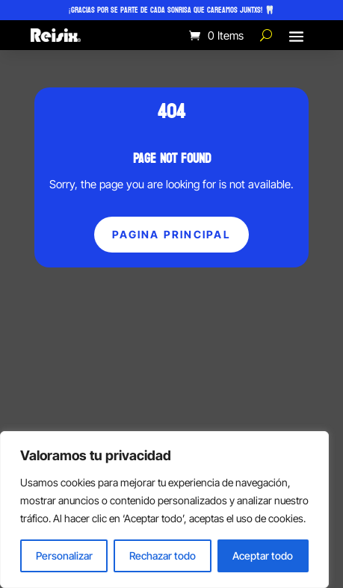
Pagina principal (171, 234)
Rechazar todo (162, 555)
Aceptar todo (262, 555)
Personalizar (64, 555)
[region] (164, 509)
